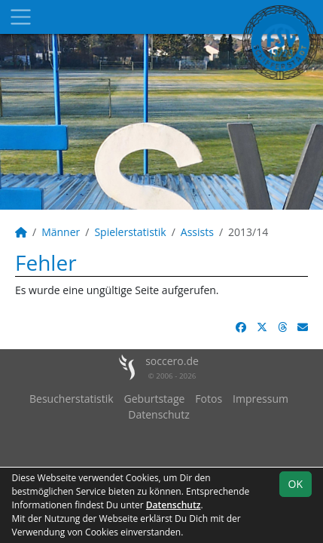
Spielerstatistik (130, 232)
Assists (197, 232)
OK (295, 484)
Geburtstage (154, 398)
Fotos (208, 398)
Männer (60, 232)
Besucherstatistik (71, 398)
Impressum (260, 398)
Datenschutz (158, 414)
